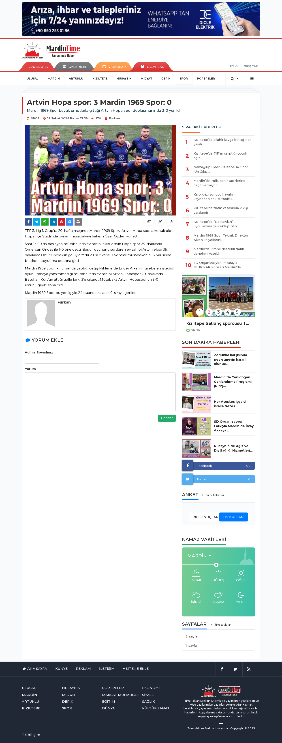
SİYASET (149, 695)
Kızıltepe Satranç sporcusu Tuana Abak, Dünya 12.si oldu (218, 323)
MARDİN (54, 78)
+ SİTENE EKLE (136, 668)
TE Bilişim (31, 734)
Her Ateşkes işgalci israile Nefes (230, 404)
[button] (201, 556)
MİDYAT (146, 78)
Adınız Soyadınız (39, 352)
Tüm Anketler (214, 495)
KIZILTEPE (99, 78)
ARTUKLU (76, 78)
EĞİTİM (108, 701)
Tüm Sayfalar (222, 624)
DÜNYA (108, 708)
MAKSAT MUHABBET (120, 695)
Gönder (167, 418)
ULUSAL (32, 78)
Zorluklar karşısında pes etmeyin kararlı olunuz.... (230, 359)
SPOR (183, 78)
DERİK (165, 78)
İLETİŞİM (107, 668)
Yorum (30, 369)
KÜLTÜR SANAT (156, 708)
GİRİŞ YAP (251, 66)
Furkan (114, 118)
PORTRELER (206, 78)
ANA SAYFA (38, 67)
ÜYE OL (234, 66)
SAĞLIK (148, 701)
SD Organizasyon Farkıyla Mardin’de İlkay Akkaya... (234, 426)
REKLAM (83, 668)
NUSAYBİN (124, 78)
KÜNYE (61, 668)
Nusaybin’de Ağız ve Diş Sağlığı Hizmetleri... (233, 448)
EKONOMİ (151, 688)
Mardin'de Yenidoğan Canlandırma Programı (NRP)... (233, 381)
